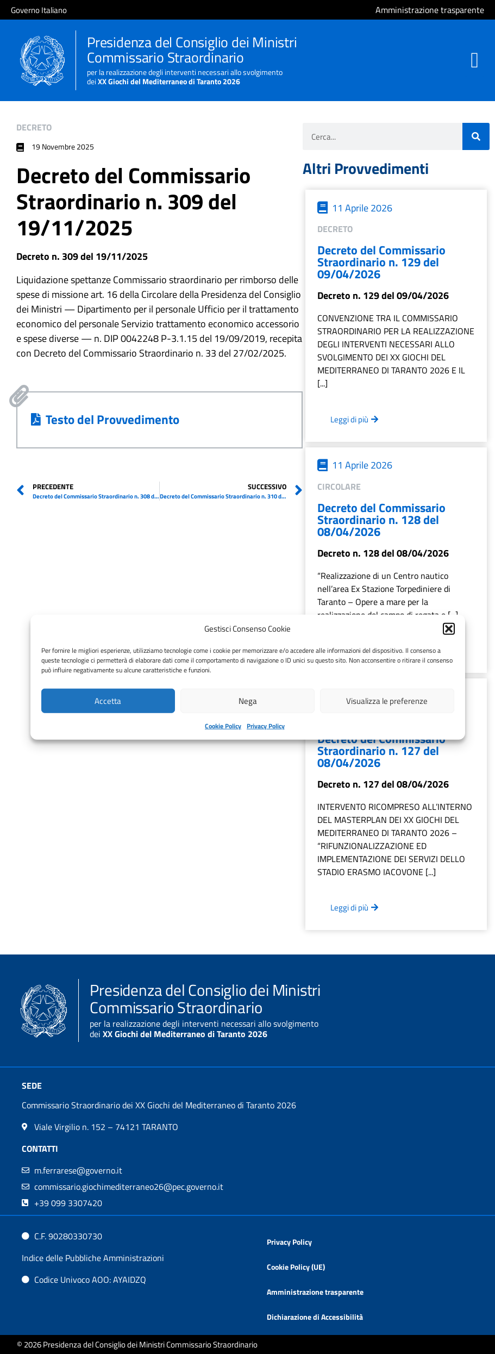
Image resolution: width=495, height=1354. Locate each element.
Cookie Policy (223, 726)
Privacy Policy (266, 726)
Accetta (108, 700)
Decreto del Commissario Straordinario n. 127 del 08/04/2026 (381, 750)
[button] (448, 628)
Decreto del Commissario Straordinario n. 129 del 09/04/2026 (381, 262)
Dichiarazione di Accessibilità (315, 1316)
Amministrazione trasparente (315, 1291)
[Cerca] (476, 136)
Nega (248, 700)
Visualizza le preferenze (387, 700)
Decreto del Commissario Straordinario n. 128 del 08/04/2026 (381, 519)
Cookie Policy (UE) (296, 1266)
